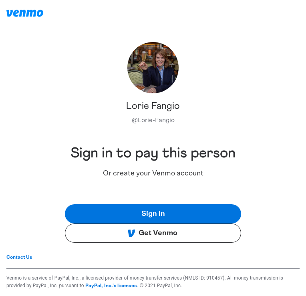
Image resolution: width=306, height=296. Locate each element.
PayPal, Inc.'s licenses (111, 285)
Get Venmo (152, 233)
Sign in (153, 213)
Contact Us (19, 257)
